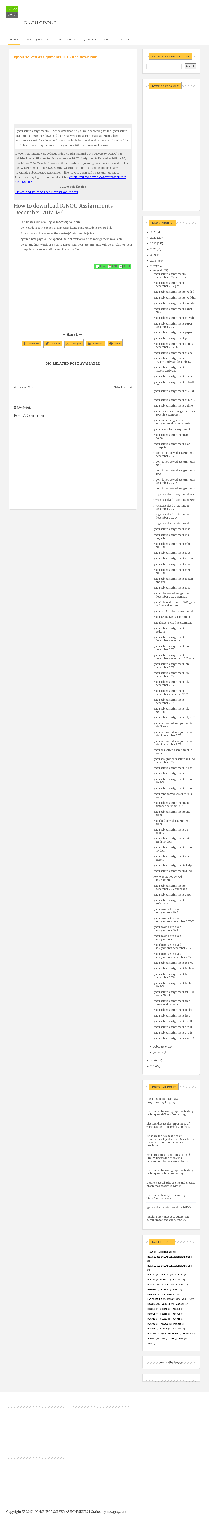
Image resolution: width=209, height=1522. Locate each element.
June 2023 (152, 1294)
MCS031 (151, 1324)
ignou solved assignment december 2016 (168, 701)
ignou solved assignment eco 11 (172, 1027)
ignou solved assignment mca (171, 587)
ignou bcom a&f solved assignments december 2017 (172, 946)
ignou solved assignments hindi (173, 871)
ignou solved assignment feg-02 (173, 962)
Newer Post (27, 387)
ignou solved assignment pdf (171, 338)
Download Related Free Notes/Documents (46, 192)
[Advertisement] (73, 88)
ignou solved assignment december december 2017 (170, 639)
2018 (153, 260)
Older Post (119, 387)
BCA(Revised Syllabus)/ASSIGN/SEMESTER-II (169, 1266)
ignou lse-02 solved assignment (173, 611)
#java (150, 1252)
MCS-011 (171, 1299)
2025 (153, 232)
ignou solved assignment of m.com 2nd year (170, 369)
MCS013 (176, 1309)
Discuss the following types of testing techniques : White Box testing (169, 1172)
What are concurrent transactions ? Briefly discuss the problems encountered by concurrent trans (168, 1158)
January (158, 1052)
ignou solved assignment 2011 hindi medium (171, 840)
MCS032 (164, 1324)
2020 (153, 255)
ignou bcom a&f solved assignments (167, 937)
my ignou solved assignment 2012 (174, 499)
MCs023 (163, 1319)
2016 (153, 1060)
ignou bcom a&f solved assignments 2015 (167, 911)
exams (164, 1289)
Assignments (66, 39)
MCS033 (177, 1324)
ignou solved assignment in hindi (173, 788)
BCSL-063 (180, 1285)
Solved (151, 1339)
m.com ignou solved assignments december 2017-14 (174, 481)
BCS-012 (165, 1275)
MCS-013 (151, 1304)
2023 (153, 237)
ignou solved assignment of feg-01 (174, 400)
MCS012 (163, 1309)
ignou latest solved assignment (172, 622)
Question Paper (169, 1334)
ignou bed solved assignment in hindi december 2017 (173, 734)
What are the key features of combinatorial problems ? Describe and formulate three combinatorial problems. (171, 1140)
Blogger (179, 1362)
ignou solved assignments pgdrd (173, 291)
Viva (149, 1343)
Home (14, 39)
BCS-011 (151, 1275)
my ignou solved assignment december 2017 (171, 507)
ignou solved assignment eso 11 (172, 1021)
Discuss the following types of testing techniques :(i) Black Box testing (169, 1113)
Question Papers (95, 39)
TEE (172, 1339)
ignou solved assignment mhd (172, 564)
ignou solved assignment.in (170, 773)
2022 (153, 243)
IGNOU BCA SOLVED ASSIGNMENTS (61, 1512)
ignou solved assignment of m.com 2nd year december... (172, 360)
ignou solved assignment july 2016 (174, 717)
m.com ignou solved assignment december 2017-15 (173, 454)
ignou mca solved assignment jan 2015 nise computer (174, 413)
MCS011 (151, 1309)
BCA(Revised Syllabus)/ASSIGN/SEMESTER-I (169, 1257)
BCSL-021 (151, 1285)
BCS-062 (179, 1275)
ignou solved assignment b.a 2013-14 (169, 1207)
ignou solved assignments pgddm (174, 297)
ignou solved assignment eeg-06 (173, 1038)
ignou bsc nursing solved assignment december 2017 (171, 422)
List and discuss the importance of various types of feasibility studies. (168, 1125)
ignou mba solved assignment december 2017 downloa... (171, 595)
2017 (153, 266)
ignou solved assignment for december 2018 (171, 976)
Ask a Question (37, 39)
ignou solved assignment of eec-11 (174, 353)
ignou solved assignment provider (174, 317)
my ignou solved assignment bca (173, 494)
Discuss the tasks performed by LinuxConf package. (166, 1197)
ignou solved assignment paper (172, 332)
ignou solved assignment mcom (173, 558)
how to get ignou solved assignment (167, 878)
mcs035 (163, 1329)
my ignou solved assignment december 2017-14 (171, 516)
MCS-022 (180, 1304)
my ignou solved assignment (171, 523)
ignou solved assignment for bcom (174, 968)
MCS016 (176, 1314)
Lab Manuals (169, 1294)
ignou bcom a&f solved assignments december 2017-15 (173, 920)
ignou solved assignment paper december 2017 (172, 325)
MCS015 (163, 1314)
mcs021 (151, 1319)
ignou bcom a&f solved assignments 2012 (167, 929)
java (175, 1289)
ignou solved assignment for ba (172, 1009)
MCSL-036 (176, 1329)
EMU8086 (151, 1289)
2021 (153, 249)
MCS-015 (166, 1304)
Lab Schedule (154, 1299)
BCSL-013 (177, 1280)
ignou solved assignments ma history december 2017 (171, 804)
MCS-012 (186, 1299)
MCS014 (151, 1314)
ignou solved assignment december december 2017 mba (173, 657)
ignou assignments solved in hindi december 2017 (174, 761)
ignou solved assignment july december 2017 (171, 674)
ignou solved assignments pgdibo (174, 303)
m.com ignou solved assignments (174, 488)
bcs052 (164, 1280)
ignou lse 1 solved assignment (171, 617)
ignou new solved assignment (171, 429)
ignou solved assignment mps (171, 552)
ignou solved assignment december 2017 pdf (168, 284)
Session (187, 1334)
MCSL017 (151, 1334)
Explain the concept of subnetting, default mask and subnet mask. (168, 1218)
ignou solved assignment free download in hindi (171, 1002)
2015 (153, 1066)
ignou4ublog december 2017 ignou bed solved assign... (174, 604)
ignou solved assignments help (172, 865)
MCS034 (151, 1329)
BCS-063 (151, 1280)
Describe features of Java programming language (162, 1100)
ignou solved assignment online (173, 405)
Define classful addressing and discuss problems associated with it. (170, 1184)
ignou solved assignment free (171, 1015)
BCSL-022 (166, 1285)
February (159, 1046)
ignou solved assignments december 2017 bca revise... (171, 275)
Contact (123, 39)
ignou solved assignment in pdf (172, 768)
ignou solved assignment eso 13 (172, 1032)
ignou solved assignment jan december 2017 (171, 648)
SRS (163, 1339)
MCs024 (176, 1319)
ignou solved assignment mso (171, 529)
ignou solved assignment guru (172, 894)
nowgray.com (116, 1512)
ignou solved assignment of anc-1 (173, 376)
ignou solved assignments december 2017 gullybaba (170, 887)
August (157, 270)
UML (181, 1339)
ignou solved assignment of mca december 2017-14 (173, 345)
